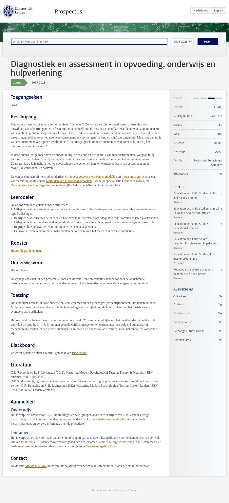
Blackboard (79, 353)
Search (208, 42)
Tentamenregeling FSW (101, 446)
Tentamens (35, 250)
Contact (133, 490)
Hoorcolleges (19, 250)
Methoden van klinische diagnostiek (69, 181)
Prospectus (68, 11)
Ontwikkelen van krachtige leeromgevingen (38, 185)
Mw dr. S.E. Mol (36, 466)
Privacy (119, 490)
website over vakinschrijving (114, 419)
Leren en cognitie (133, 176)
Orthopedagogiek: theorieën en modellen (91, 176)
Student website (101, 490)
